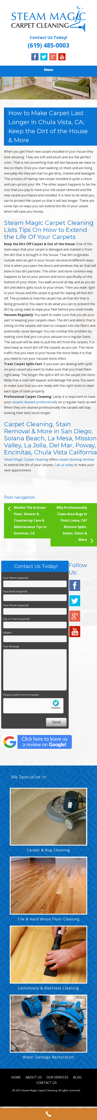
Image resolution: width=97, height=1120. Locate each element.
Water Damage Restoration (48, 1057)
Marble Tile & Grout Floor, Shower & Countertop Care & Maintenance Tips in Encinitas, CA (27, 519)
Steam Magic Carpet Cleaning (26, 459)
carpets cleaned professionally (34, 402)
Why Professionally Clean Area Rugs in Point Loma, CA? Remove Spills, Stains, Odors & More (74, 524)
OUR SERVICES (57, 1077)
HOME (16, 1077)
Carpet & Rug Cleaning (48, 850)
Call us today (63, 465)
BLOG (77, 1077)
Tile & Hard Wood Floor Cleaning (48, 919)
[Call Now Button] (48, 1114)
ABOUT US (34, 1077)
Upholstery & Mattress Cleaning (48, 988)
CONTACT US (46, 1082)
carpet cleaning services (76, 459)
